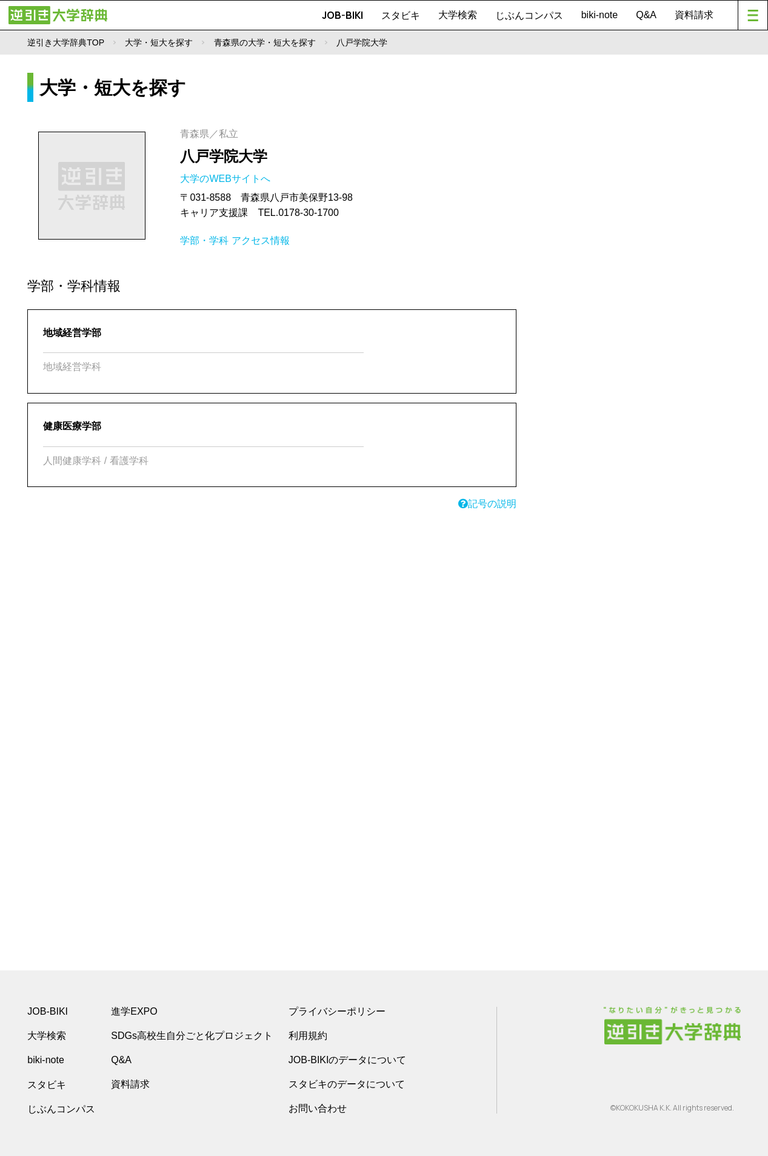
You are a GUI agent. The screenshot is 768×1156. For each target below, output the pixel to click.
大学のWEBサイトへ (226, 178)
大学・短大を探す (159, 42)
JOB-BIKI (342, 15)
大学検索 (457, 15)
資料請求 (694, 15)
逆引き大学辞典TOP (65, 42)
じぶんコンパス (529, 15)
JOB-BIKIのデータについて (348, 1060)
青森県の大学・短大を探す (265, 42)
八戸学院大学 (223, 156)
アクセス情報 (261, 240)
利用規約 (308, 1035)
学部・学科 (204, 240)
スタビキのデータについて (347, 1084)
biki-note (599, 15)
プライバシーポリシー (337, 1011)
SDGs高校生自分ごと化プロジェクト (192, 1035)
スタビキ (400, 15)
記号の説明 (487, 504)
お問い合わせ (318, 1108)
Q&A (646, 15)
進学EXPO (134, 1011)
